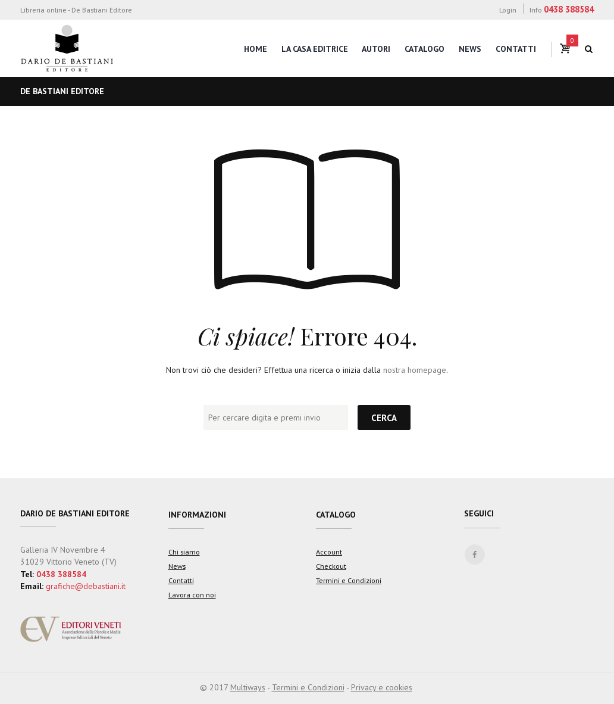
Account (329, 551)
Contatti (516, 48)
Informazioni (197, 514)
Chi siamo (184, 551)
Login (507, 9)
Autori (376, 48)
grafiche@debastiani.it (86, 586)
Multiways (247, 687)
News (470, 48)
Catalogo (424, 48)
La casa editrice (314, 48)
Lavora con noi (192, 594)
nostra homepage (414, 370)
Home (255, 48)
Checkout (331, 566)
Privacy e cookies (381, 687)
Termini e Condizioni (348, 580)
